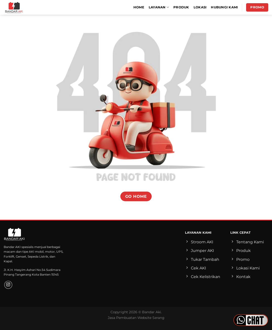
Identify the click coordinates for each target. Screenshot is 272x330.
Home (138, 7)
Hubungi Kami (224, 7)
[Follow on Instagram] (8, 285)
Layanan (159, 7)
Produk (181, 7)
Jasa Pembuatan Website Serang (136, 317)
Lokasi (200, 7)
